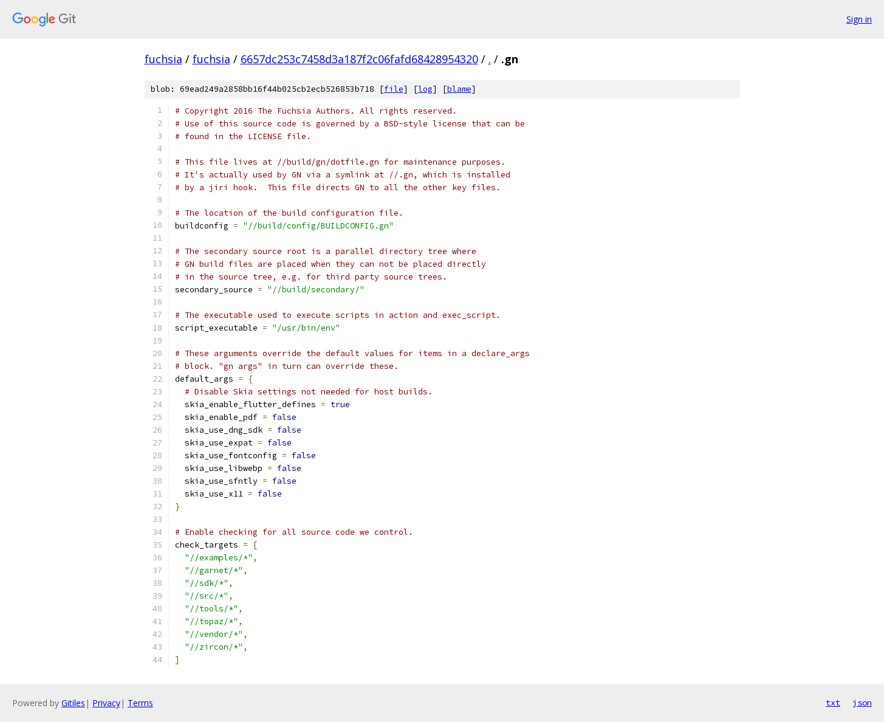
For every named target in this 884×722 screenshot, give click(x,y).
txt (833, 702)
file (393, 89)
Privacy (106, 703)
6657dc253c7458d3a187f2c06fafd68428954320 (359, 59)
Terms (140, 703)
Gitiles (73, 703)
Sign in (859, 19)
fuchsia (163, 59)
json (862, 702)
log (425, 89)
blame (459, 89)
